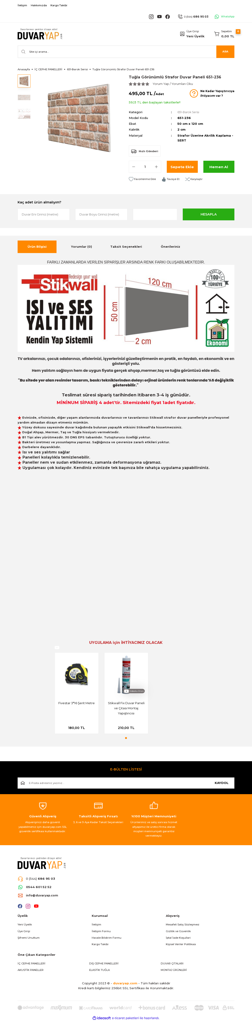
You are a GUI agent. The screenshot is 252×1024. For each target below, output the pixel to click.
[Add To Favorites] (143, 179)
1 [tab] (126, 741)
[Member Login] (182, 34)
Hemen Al (219, 166)
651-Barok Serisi (189, 112)
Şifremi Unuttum (29, 940)
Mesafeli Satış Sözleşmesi (182, 927)
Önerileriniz (170, 246)
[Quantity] (145, 167)
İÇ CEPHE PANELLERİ (31, 966)
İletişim (96, 927)
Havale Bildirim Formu (106, 940)
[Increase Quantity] (156, 167)
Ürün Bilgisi (37, 246)
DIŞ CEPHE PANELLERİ (104, 966)
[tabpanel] (76, 694)
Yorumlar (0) (81, 246)
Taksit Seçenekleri (126, 246)
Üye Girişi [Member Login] (192, 31)
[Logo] (40, 34)
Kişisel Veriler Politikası (181, 947)
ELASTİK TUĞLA (99, 972)
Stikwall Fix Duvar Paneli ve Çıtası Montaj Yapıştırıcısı (126, 709)
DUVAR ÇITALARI (172, 966)
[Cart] (224, 34)
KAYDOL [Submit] (222, 785)
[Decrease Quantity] (133, 167)
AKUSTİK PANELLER (31, 972)
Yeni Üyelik (195, 36)
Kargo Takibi (100, 947)
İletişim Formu (101, 933)
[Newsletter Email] (126, 785)
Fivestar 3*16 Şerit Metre (76, 703)
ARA (225, 51)
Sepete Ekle (182, 166)
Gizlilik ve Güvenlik (178, 933)
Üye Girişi (24, 933)
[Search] (126, 51)
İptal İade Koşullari (178, 940)
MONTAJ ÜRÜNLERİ (174, 972)
